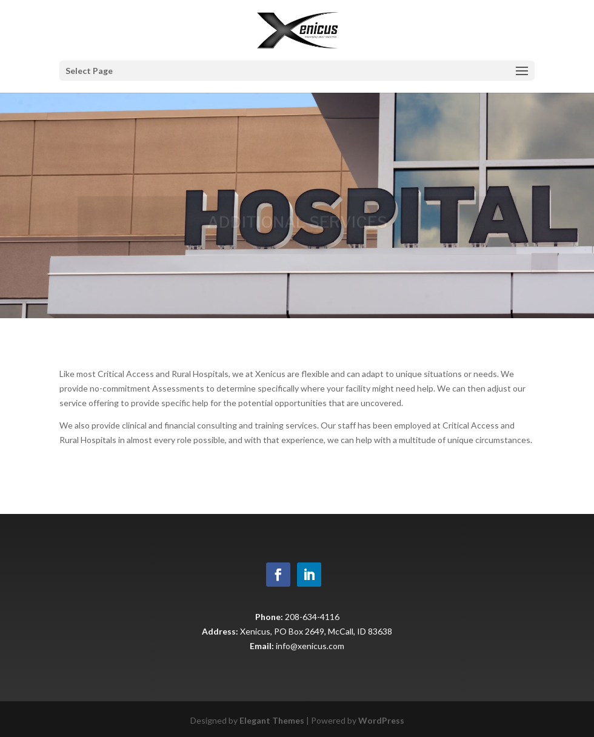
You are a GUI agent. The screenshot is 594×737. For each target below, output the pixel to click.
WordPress (381, 720)
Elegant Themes (271, 720)
